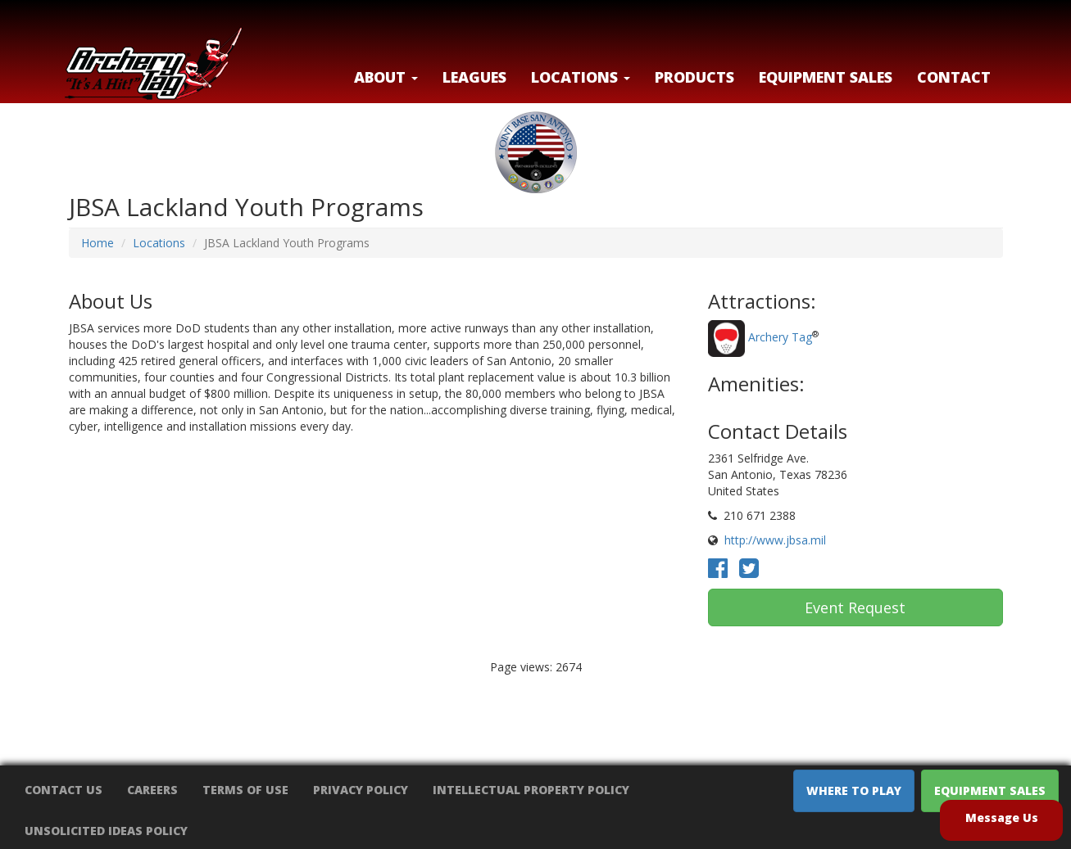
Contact (954, 77)
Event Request (855, 607)
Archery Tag (780, 337)
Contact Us (63, 789)
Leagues (474, 77)
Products (694, 77)
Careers (152, 789)
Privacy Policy (360, 789)
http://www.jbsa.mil (775, 540)
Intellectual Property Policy (531, 789)
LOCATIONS (580, 77)
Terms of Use (245, 789)
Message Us (1001, 817)
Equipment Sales (825, 77)
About (386, 77)
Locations (159, 243)
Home (97, 243)
